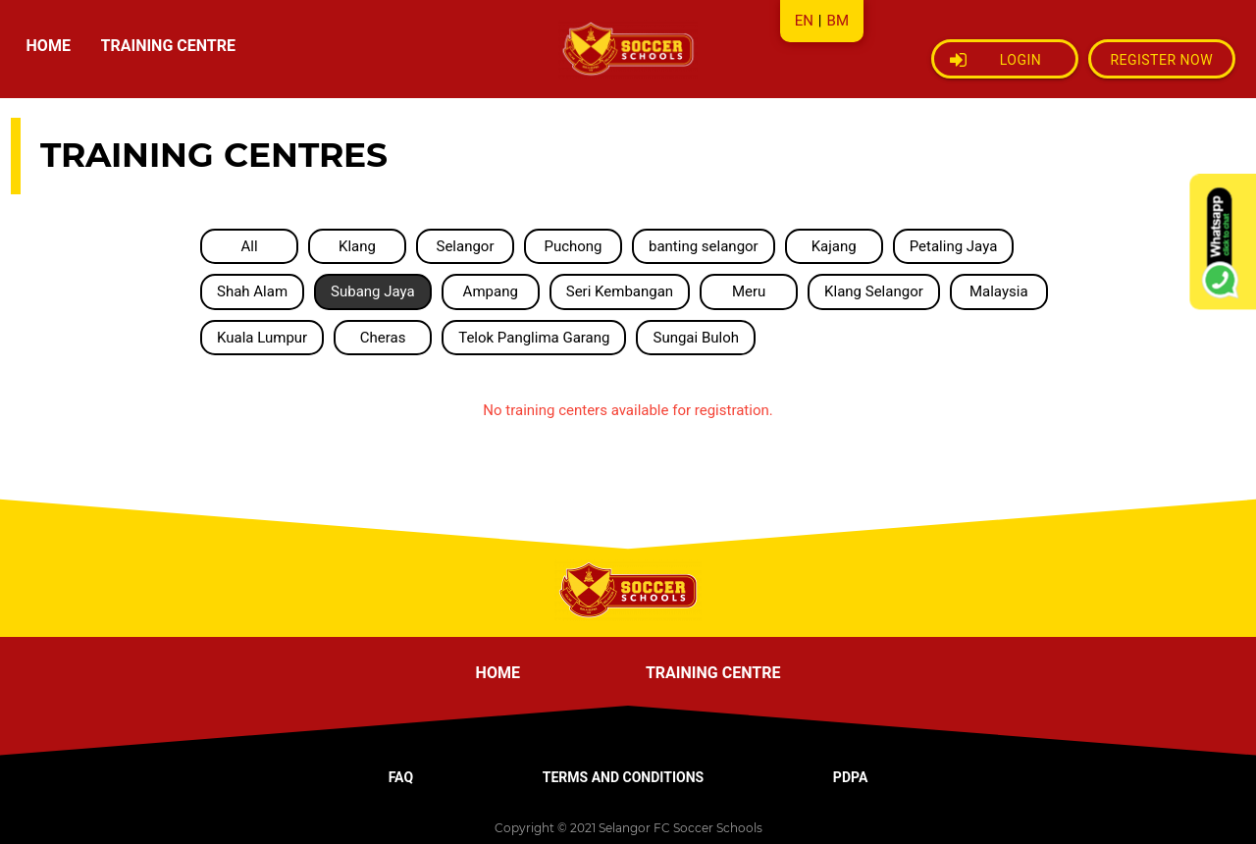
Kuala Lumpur (262, 337)
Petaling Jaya (954, 246)
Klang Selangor (873, 291)
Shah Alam (252, 291)
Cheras (383, 337)
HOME (48, 45)
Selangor (465, 246)
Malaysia (998, 291)
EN (804, 20)
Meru (748, 291)
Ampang (490, 291)
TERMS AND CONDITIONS (623, 777)
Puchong (573, 246)
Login (996, 60)
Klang (357, 246)
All (248, 246)
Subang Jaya (373, 291)
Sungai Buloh (696, 337)
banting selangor (704, 246)
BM (838, 20)
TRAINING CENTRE (168, 45)
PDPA (850, 777)
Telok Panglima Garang (533, 337)
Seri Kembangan (619, 291)
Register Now (1161, 60)
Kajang (834, 246)
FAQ (401, 777)
